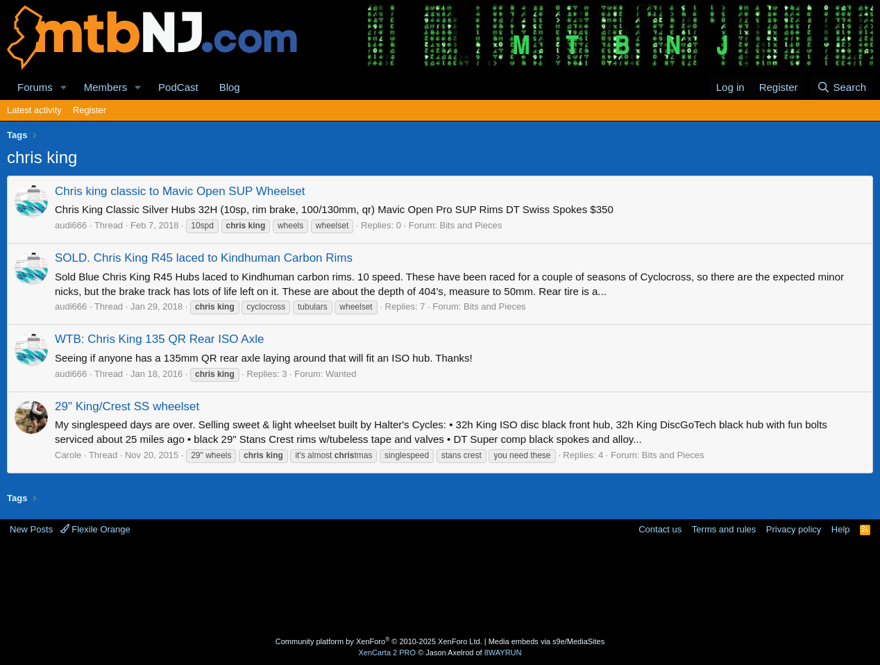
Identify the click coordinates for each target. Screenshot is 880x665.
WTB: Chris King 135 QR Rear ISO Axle (159, 339)
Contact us (660, 529)
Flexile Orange (95, 529)
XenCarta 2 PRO (387, 652)
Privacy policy (793, 529)
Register (89, 110)
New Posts (31, 529)
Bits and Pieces (471, 225)
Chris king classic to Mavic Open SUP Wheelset (180, 191)
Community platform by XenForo (379, 641)
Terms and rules (724, 529)
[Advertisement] (440, 588)
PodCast (178, 87)
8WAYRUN (503, 652)
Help (840, 529)
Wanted (340, 374)
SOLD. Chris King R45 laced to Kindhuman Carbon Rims (204, 257)
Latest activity (34, 110)
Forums (35, 87)
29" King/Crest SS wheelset (127, 406)
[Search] (841, 87)
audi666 (71, 225)
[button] (64, 87)
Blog (229, 87)
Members (106, 87)
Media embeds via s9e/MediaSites (547, 641)
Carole (68, 455)
